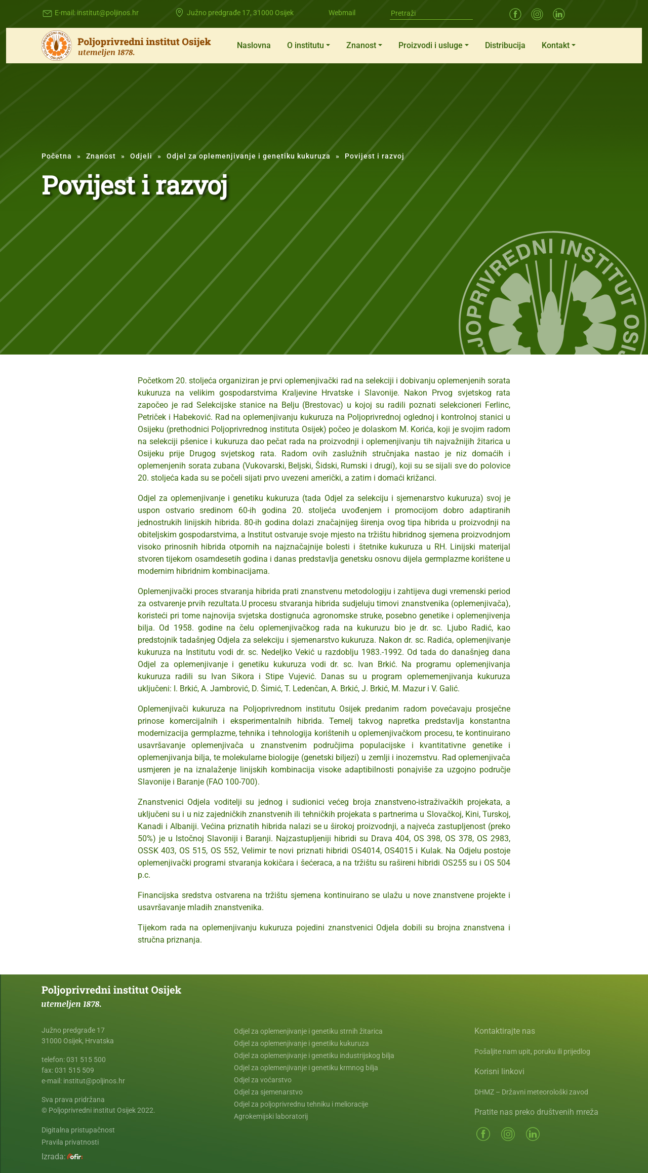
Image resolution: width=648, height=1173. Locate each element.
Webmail (342, 13)
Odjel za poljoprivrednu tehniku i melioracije (301, 1104)
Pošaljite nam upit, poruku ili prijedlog (532, 1051)
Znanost (361, 45)
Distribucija (505, 45)
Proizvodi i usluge (430, 45)
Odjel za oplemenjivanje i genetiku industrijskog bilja (314, 1055)
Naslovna (254, 45)
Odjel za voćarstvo (263, 1080)
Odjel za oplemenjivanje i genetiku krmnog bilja (306, 1068)
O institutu (305, 45)
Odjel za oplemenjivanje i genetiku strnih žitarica (308, 1031)
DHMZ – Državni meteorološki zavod (531, 1092)
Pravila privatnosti (70, 1142)
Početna (57, 156)
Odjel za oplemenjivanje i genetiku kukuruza (249, 156)
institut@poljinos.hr (108, 13)
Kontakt (556, 45)
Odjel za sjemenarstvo (268, 1092)
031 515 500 (86, 1059)
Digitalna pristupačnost (78, 1130)
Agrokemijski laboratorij (271, 1116)
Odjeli (141, 156)
